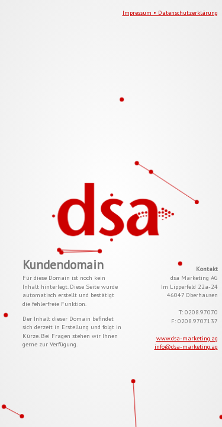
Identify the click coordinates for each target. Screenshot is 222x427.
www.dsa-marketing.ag (187, 338)
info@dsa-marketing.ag (186, 346)
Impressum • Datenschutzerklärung (170, 12)
